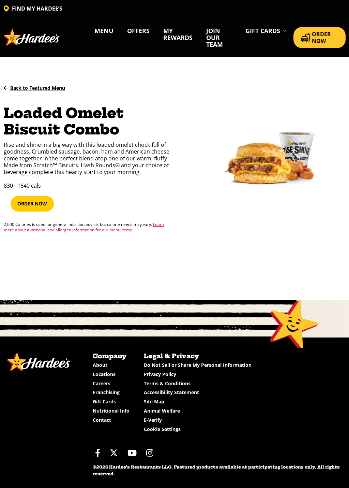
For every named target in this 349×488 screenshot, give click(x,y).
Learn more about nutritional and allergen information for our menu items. (84, 227)
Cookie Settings (162, 429)
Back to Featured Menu (34, 88)
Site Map (154, 401)
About (100, 365)
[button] (266, 31)
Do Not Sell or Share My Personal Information (198, 365)
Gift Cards (104, 401)
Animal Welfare (162, 410)
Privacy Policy (160, 374)
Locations (104, 374)
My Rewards (178, 34)
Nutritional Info (111, 410)
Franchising (106, 392)
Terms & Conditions (167, 383)
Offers (138, 31)
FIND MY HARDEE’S (33, 8)
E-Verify (153, 420)
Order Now (32, 203)
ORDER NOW (316, 37)
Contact (102, 420)
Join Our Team (214, 37)
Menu (103, 31)
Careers (101, 383)
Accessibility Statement (171, 392)
